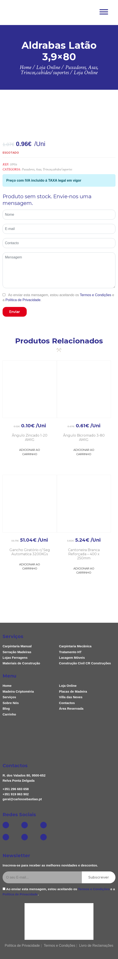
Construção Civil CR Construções (85, 663)
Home (7, 685)
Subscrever (98, 877)
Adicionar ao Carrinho (29, 452)
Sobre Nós (11, 703)
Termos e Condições (95, 295)
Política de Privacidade (22, 300)
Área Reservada (71, 708)
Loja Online (68, 685)
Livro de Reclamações (96, 945)
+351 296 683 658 (16, 789)
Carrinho (9, 714)
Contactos (67, 703)
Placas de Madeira (73, 691)
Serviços (9, 697)
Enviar (14, 312)
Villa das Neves (70, 697)
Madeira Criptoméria (18, 691)
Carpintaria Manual (17, 646)
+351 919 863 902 (16, 794)
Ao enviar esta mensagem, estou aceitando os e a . (58, 297)
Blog (6, 708)
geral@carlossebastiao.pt (22, 799)
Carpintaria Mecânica (75, 646)
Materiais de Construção (21, 663)
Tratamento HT (70, 652)
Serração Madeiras (17, 652)
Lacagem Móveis (72, 657)
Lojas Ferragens (15, 657)
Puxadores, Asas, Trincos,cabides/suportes (47, 169)
